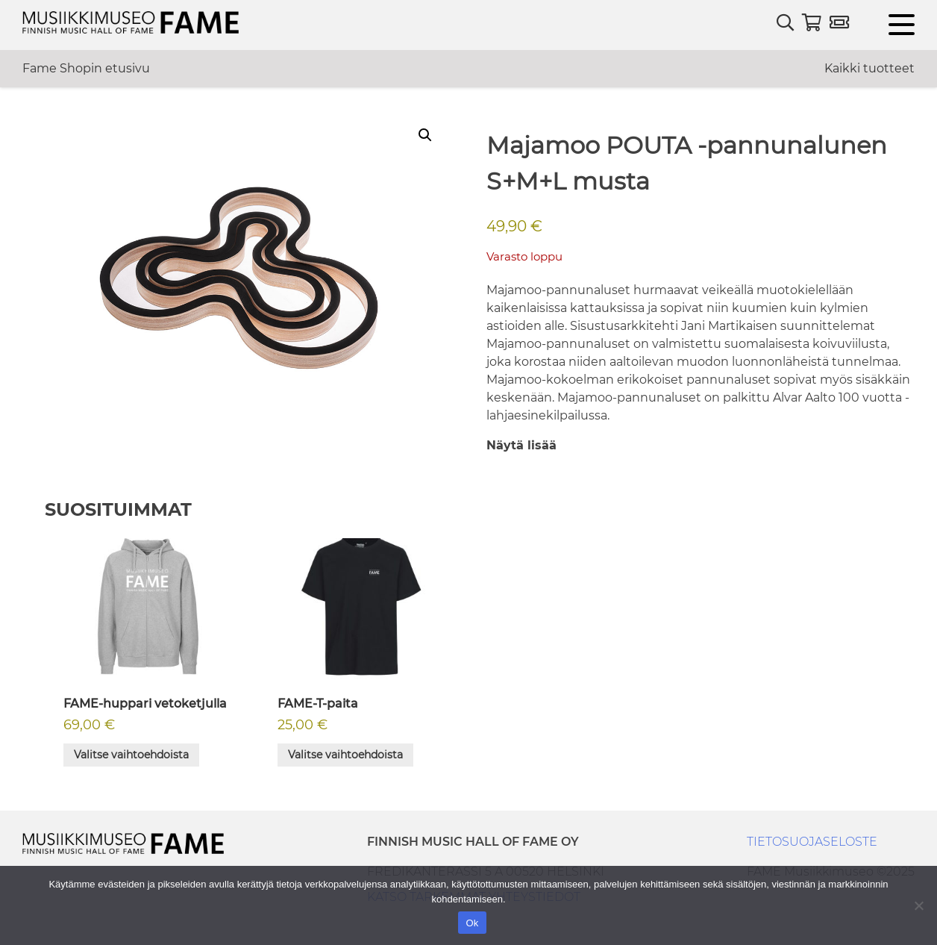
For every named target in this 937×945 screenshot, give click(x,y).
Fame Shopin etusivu (86, 68)
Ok (472, 923)
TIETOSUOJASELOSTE (812, 842)
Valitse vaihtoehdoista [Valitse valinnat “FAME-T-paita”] (345, 754)
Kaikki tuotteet (869, 68)
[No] (918, 905)
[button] (425, 135)
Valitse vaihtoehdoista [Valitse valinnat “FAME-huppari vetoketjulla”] (131, 754)
